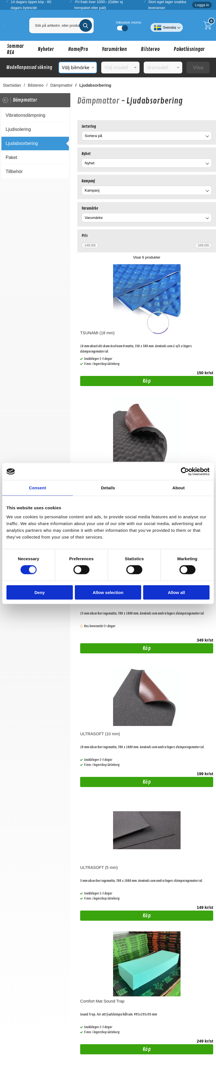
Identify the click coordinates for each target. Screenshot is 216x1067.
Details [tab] (108, 487)
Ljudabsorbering (95, 85)
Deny (39, 592)
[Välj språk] (166, 25)
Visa (198, 67)
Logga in (202, 5)
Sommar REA (15, 49)
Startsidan (12, 85)
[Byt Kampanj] (207, 191)
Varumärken (114, 49)
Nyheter (46, 49)
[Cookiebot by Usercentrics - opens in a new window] (185, 471)
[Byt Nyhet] (207, 164)
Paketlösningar (189, 49)
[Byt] (207, 137)
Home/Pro (78, 49)
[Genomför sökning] (85, 25)
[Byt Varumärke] (207, 218)
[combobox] (147, 135)
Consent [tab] (37, 487)
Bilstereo (150, 49)
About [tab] (178, 487)
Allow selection (108, 592)
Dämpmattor (61, 85)
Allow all (176, 592)
